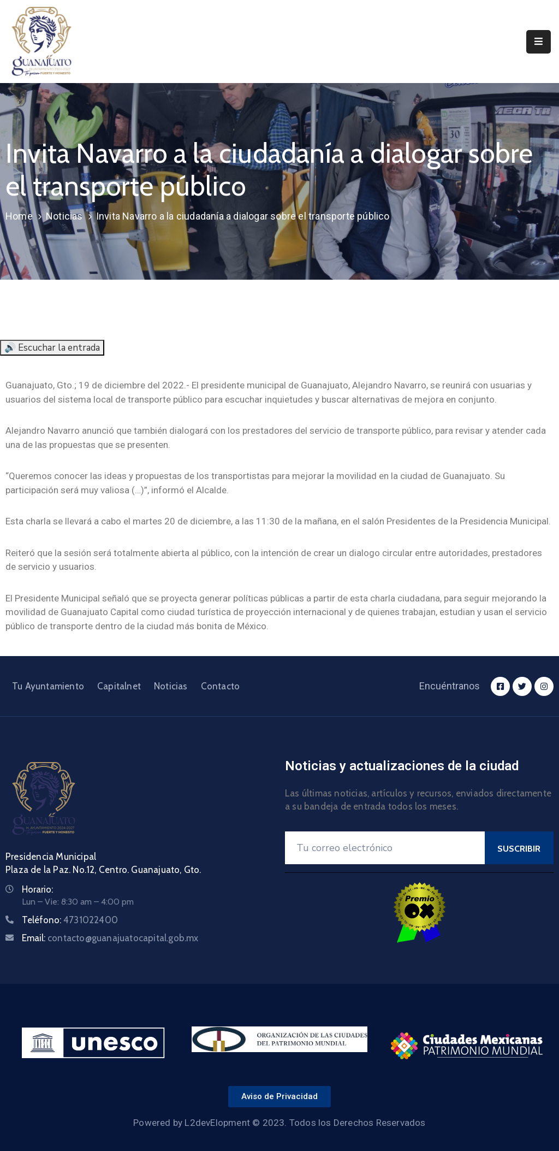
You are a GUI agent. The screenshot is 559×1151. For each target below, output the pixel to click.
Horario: (37, 889)
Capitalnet (119, 686)
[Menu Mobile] (538, 42)
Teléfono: (70, 919)
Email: (110, 937)
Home (19, 216)
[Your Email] (385, 847)
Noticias (64, 216)
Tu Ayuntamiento (48, 686)
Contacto (220, 686)
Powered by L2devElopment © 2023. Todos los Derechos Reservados (279, 1122)
